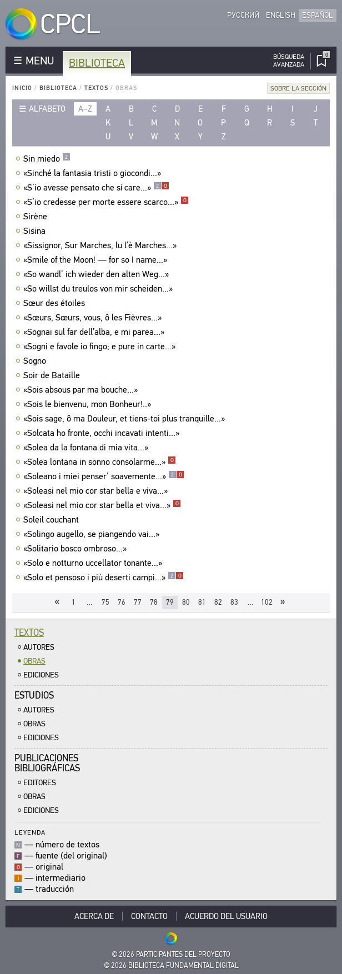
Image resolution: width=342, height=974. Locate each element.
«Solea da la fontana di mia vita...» (87, 448)
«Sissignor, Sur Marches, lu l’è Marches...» (101, 245)
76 (121, 602)
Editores (39, 782)
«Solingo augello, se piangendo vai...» (92, 534)
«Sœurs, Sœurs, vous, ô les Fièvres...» (93, 318)
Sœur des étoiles (55, 303)
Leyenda (30, 832)
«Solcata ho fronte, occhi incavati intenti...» (102, 433)
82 (218, 602)
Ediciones (41, 675)
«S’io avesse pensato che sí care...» (96, 188)
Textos (96, 88)
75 (105, 602)
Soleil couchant (52, 520)
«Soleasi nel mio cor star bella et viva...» (102, 505)
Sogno (36, 361)
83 (234, 602)
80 (186, 602)
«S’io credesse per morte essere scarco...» (106, 202)
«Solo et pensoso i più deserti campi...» (103, 578)
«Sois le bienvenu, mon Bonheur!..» (88, 404)
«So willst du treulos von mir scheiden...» (99, 289)
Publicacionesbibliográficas (47, 763)
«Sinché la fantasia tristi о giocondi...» (93, 173)
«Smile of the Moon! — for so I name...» (96, 260)
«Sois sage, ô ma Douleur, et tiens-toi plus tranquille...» (125, 419)
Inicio (22, 88)
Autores (38, 647)
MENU (40, 60)
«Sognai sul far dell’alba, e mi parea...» (95, 332)
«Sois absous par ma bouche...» (81, 390)
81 (202, 602)
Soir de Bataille (53, 375)
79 (170, 602)
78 (154, 602)
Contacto (149, 916)
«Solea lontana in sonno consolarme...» (99, 462)
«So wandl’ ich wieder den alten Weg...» (97, 274)
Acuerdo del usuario (226, 916)
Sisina (35, 231)
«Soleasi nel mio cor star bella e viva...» (96, 491)
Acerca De (94, 916)
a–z (85, 109)
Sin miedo (47, 159)
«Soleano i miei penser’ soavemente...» (103, 476)
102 (267, 602)
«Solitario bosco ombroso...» (76, 549)
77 (138, 602)
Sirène (36, 217)
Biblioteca (97, 63)
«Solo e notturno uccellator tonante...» (94, 563)
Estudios (34, 695)
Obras (34, 661)
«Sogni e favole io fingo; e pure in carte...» (100, 347)
